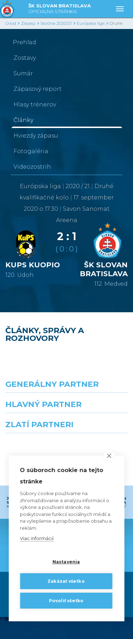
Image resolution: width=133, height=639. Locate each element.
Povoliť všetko (66, 600)
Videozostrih (32, 166)
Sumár (23, 73)
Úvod (10, 23)
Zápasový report (37, 89)
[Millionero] (100, 436)
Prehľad (24, 42)
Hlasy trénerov (34, 104)
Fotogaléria (30, 151)
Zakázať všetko (66, 581)
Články (23, 120)
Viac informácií (37, 538)
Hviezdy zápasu (35, 135)
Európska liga (91, 23)
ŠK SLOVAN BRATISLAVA (59, 9)
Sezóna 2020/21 (56, 23)
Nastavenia (66, 561)
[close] (109, 456)
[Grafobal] (33, 436)
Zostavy (24, 57)
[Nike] (67, 405)
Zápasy (28, 23)
